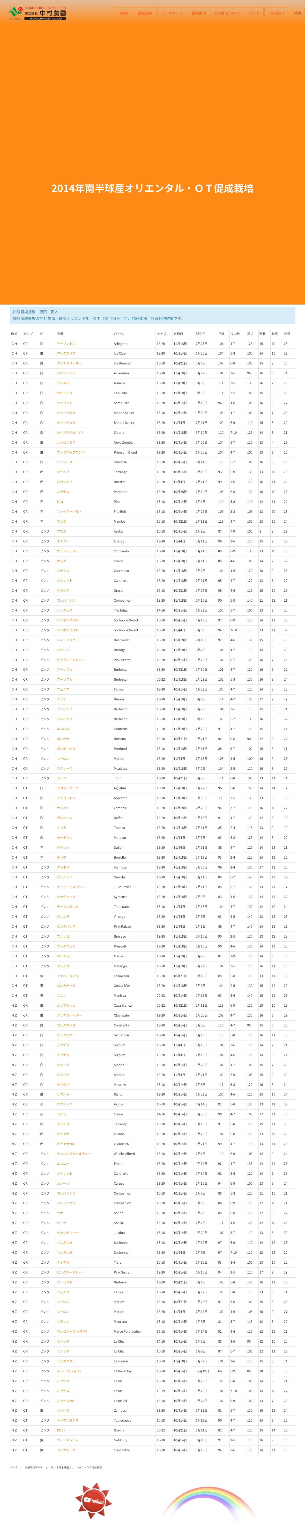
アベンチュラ (66, 373)
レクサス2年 (65, 1401)
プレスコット (66, 946)
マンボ (61, 521)
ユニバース (65, 462)
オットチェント (68, 551)
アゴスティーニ (68, 788)
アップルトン (66, 798)
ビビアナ (63, 1134)
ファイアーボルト (69, 511)
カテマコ (63, 571)
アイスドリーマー (69, 363)
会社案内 (199, 13)
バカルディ (65, 482)
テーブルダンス (68, 906)
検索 (298, 13)
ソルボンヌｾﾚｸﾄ (68, 620)
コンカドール (66, 985)
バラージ (63, 650)
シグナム (63, 1045)
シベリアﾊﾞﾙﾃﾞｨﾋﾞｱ (70, 432)
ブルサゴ (63, 936)
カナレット (65, 580)
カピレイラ (65, 393)
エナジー (63, 541)
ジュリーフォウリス (71, 887)
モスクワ (63, 1084)
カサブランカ (66, 1005)
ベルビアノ (65, 709)
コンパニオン (66, 600)
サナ (60, 1213)
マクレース (65, 768)
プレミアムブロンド (71, 452)
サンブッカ (65, 403)
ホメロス (63, 729)
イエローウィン (68, 976)
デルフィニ (65, 818)
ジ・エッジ (65, 610)
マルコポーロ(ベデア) (72, 1331)
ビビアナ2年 (65, 1144)
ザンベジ (63, 808)
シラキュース (66, 897)
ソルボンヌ (65, 1242)
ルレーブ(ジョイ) (69, 1371)
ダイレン (63, 847)
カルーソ (63, 1183)
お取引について (227, 13)
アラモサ (63, 867)
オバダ (61, 561)
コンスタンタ (66, 1025)
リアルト (63, 1094)
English (276, 13)
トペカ (61, 828)
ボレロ (61, 857)
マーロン (63, 758)
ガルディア (65, 877)
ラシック (63, 1341)
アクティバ (65, 1104)
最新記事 (145, 13)
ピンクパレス (66, 926)
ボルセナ (63, 739)
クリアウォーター (69, 1015)
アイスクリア (66, 353)
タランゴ (63, 472)
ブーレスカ (65, 669)
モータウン (65, 837)
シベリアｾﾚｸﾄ (66, 413)
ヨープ (61, 778)
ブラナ (61, 699)
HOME (124, 13)
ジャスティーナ (68, 1233)
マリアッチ (65, 956)
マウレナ (63, 1321)
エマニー (63, 1163)
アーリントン (66, 344)
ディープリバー (68, 640)
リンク (254, 13)
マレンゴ (63, 966)
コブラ (61, 1114)
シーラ (61, 1223)
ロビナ (61, 1430)
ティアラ (63, 1262)
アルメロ (63, 383)
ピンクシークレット (71, 660)
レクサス (63, 1381)
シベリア (63, 1065)
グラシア (63, 590)
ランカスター (66, 1361)
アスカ (61, 531)
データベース (172, 13)
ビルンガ (63, 916)
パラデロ (63, 492)
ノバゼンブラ (66, 442)
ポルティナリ (66, 749)
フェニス (63, 689)
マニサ (61, 995)
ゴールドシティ (68, 1440)
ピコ (60, 501)
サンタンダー (66, 1035)
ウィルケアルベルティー (74, 1154)
